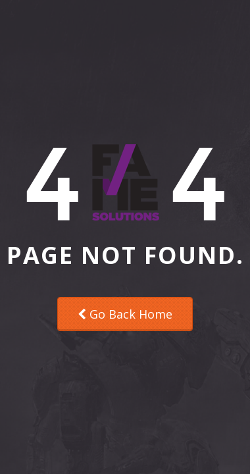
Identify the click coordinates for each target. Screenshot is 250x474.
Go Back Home (125, 314)
